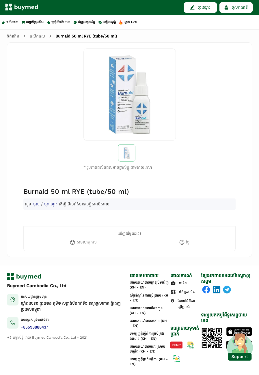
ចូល (36, 204)
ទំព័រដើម (13, 36)
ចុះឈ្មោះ (50, 204)
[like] (83, 242)
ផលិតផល (37, 36)
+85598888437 (34, 327)
